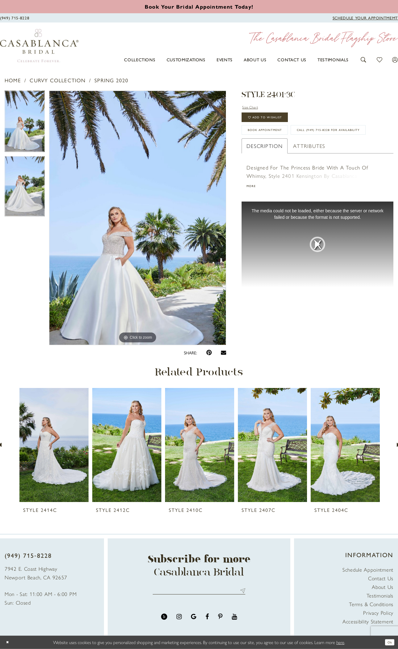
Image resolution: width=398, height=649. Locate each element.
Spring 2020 (111, 80)
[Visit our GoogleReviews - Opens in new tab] (193, 620)
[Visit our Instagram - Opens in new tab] (179, 620)
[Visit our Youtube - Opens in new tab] (234, 620)
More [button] (253, 220)
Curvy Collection (57, 80)
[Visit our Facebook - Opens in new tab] (207, 620)
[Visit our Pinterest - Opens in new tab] (220, 620)
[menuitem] (139, 59)
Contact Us (380, 578)
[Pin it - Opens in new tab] (209, 353)
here (340, 642)
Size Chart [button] (255, 107)
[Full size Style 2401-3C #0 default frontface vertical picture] (137, 218)
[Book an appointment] (199, 6)
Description (265, 178)
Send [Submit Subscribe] (241, 592)
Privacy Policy (378, 612)
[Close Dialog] (9, 642)
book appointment (276, 142)
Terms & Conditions (371, 604)
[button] (363, 59)
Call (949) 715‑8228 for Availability (297, 160)
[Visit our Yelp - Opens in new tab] (164, 620)
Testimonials (380, 595)
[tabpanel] (25, 124)
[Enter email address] (199, 592)
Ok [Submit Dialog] (387, 642)
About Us (382, 586)
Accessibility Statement (367, 621)
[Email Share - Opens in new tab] (223, 352)
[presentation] (54, 445)
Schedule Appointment (367, 569)
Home (13, 80)
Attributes (309, 178)
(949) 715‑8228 (28, 555)
